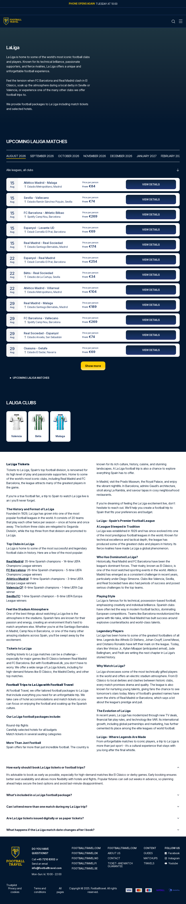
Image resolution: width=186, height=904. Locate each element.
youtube (171, 863)
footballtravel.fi (84, 863)
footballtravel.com (86, 848)
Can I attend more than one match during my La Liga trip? (93, 807)
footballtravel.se (85, 868)
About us (114, 853)
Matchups (150, 858)
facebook (172, 853)
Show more (93, 366)
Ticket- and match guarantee (120, 865)
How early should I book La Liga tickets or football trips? (93, 767)
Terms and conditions (40, 890)
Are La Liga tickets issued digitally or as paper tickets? (93, 818)
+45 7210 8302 (46, 859)
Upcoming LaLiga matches (31, 377)
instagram (172, 858)
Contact (114, 858)
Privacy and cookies (15, 890)
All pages (60, 890)
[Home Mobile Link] (12, 21)
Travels (149, 863)
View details (151, 184)
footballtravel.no (85, 858)
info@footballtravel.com (47, 868)
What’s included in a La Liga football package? (93, 795)
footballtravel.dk (85, 853)
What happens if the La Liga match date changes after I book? (93, 830)
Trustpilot (11, 885)
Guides (148, 853)
